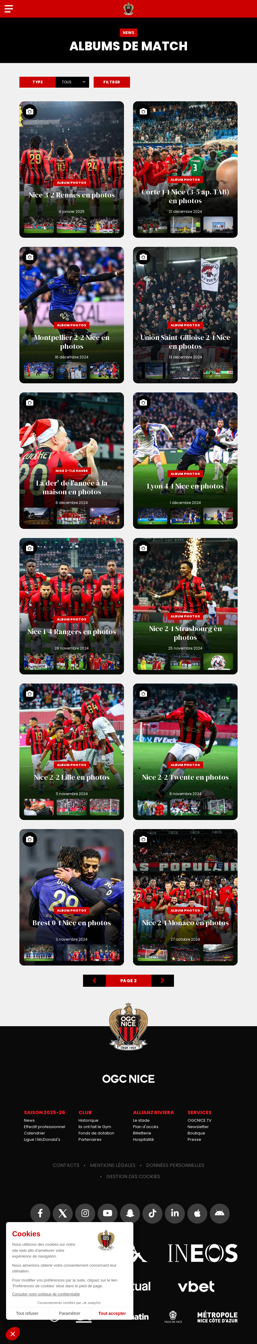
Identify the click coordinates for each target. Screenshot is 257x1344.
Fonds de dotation (96, 1133)
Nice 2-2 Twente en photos (185, 752)
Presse (194, 1139)
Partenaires (90, 1139)
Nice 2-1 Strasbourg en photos (185, 606)
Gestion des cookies (133, 1176)
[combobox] (72, 81)
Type (37, 82)
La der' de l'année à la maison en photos (71, 460)
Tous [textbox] (67, 82)
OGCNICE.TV (200, 1120)
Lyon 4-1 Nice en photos (185, 460)
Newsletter (198, 1127)
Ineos (203, 1253)
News (29, 1120)
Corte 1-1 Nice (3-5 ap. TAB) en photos (185, 169)
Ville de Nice (173, 1317)
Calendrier (34, 1133)
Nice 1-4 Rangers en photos (71, 606)
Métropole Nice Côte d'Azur (218, 1317)
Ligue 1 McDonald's (42, 1139)
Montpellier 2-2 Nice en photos (71, 315)
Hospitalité (143, 1139)
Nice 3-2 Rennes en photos (71, 169)
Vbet (196, 1286)
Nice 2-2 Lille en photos (71, 752)
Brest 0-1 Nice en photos (71, 897)
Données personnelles (175, 1165)
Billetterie (142, 1133)
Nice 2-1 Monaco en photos (185, 897)
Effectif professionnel (44, 1127)
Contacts (66, 1165)
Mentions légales (112, 1165)
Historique (88, 1120)
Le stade (141, 1120)
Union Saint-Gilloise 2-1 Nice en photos (185, 315)
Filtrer (111, 82)
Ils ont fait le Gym (94, 1127)
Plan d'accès (146, 1127)
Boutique (196, 1133)
